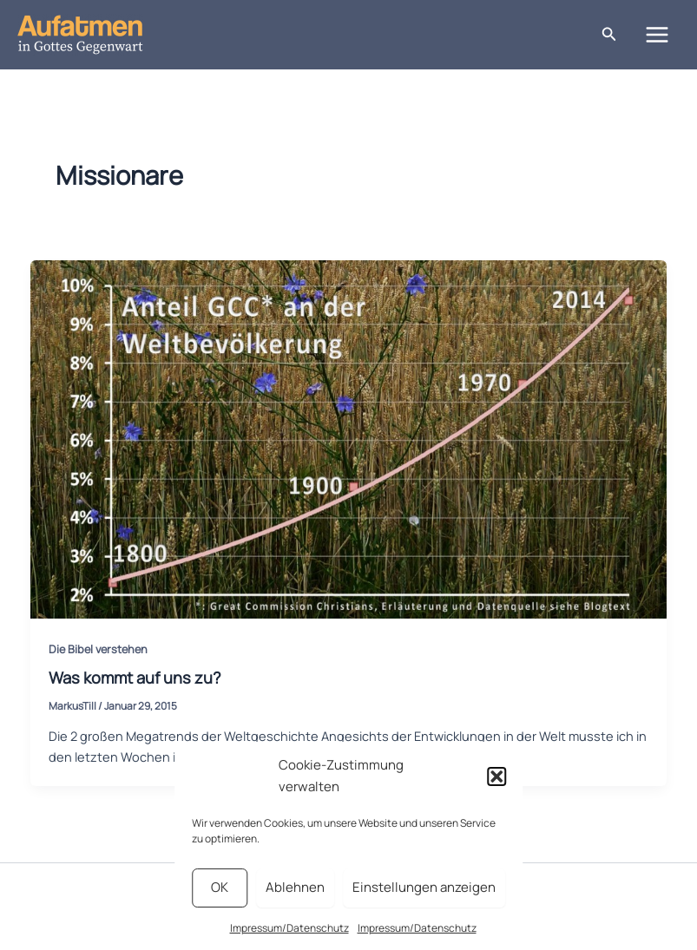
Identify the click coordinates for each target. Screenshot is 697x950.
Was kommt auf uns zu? (135, 677)
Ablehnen (295, 887)
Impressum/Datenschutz (289, 928)
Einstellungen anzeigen (424, 887)
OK (219, 887)
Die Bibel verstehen (98, 649)
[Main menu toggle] (657, 34)
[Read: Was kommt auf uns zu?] (348, 437)
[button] (496, 776)
